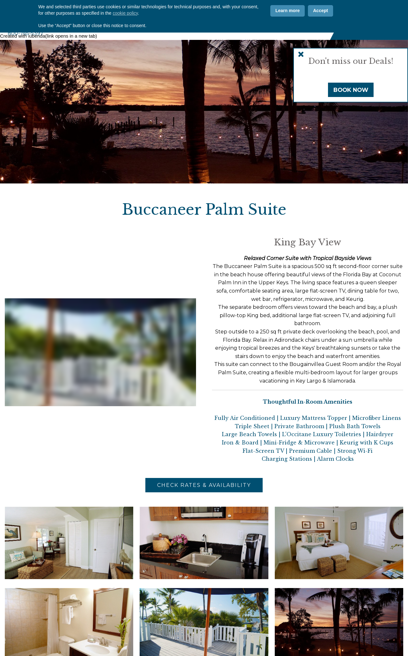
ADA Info (268, 12)
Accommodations (172, 28)
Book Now (350, 89)
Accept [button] (320, 627)
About (141, 28)
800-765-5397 (25, 33)
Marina (234, 28)
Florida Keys (313, 28)
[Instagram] (306, 12)
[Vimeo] (319, 12)
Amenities (209, 28)
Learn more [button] (287, 627)
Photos (182, 12)
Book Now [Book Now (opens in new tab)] (372, 19)
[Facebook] (293, 12)
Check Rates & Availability (204, 485)
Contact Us (237, 12)
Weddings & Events (271, 28)
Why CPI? (155, 12)
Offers (207, 12)
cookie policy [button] (125, 629)
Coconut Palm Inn (66, 14)
